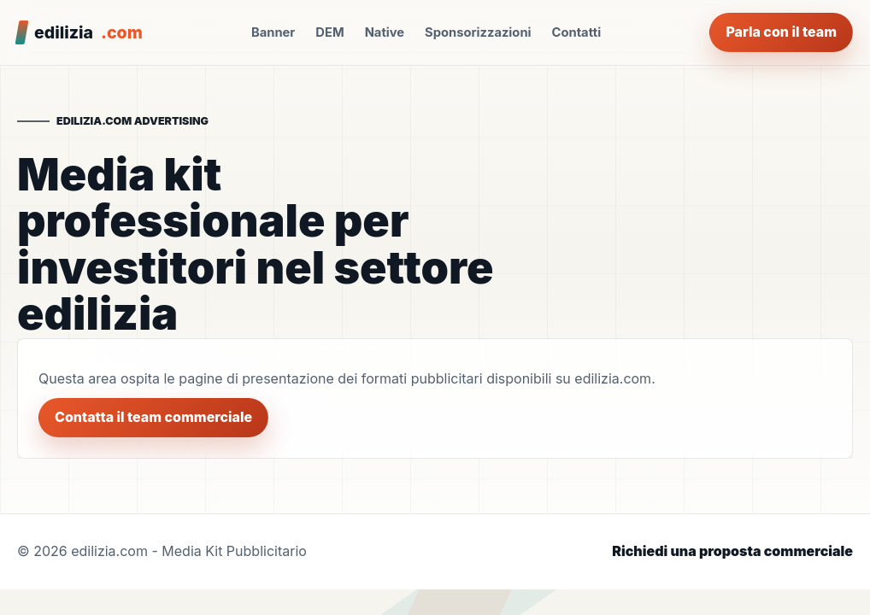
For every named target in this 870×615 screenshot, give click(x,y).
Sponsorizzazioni (478, 32)
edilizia (88, 32)
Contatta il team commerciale (153, 416)
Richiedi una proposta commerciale (732, 550)
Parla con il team (781, 31)
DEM (329, 32)
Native (384, 32)
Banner (273, 32)
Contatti (577, 32)
